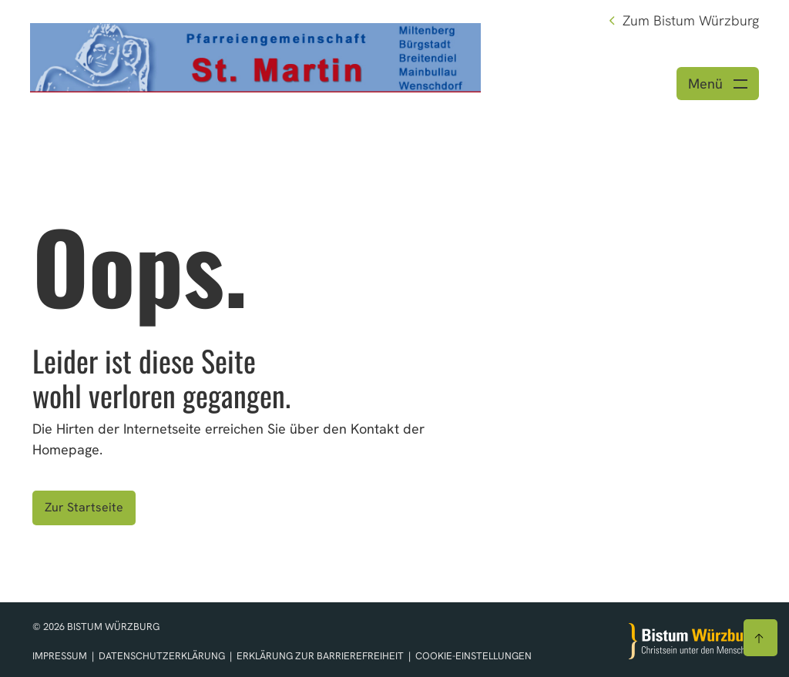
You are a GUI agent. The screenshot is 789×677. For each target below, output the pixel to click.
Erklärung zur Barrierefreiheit (320, 655)
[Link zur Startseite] (255, 56)
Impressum (60, 655)
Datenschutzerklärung (163, 655)
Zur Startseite (84, 507)
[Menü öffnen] (718, 83)
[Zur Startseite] (693, 641)
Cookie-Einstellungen (473, 655)
